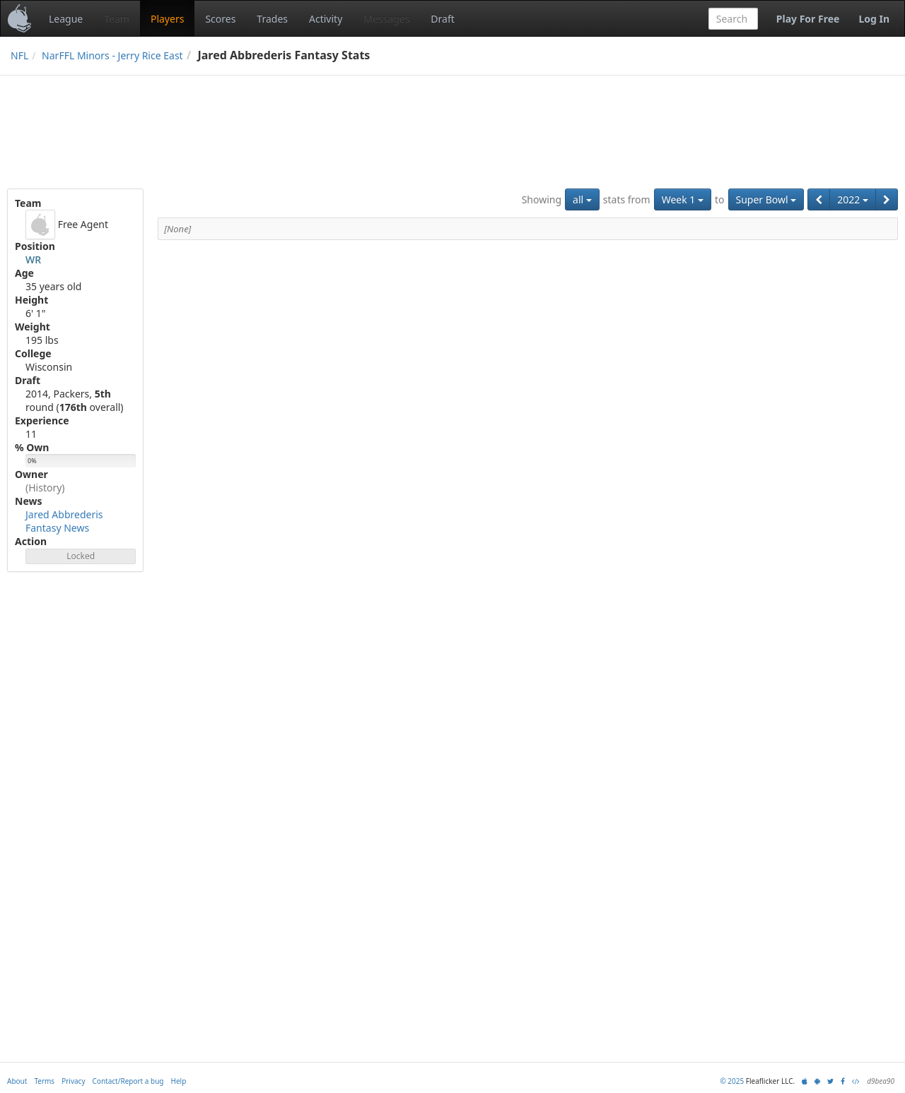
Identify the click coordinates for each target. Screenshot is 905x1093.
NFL (19, 55)
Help (179, 1081)
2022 (852, 199)
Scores (220, 18)
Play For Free (808, 18)
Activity (325, 18)
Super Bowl (766, 199)
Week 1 (682, 199)
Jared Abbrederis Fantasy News (64, 521)
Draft (442, 18)
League (66, 18)
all (582, 199)
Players (167, 18)
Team (116, 18)
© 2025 (732, 1081)
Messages (386, 18)
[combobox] (733, 19)
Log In (873, 18)
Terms (44, 1081)
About (17, 1081)
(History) (45, 487)
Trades (272, 18)
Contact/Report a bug (128, 1081)
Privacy (73, 1081)
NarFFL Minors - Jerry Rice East (112, 55)
